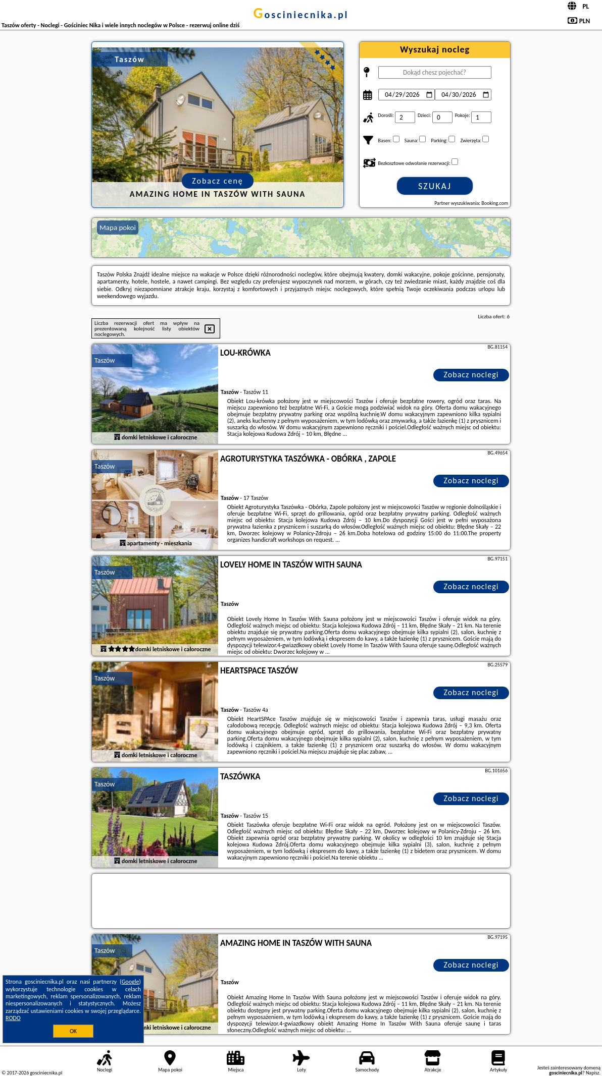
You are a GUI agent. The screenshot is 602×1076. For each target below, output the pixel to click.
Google (130, 981)
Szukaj (434, 186)
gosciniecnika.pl (300, 15)
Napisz (592, 1072)
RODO (13, 1018)
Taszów (104, 360)
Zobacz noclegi (471, 374)
